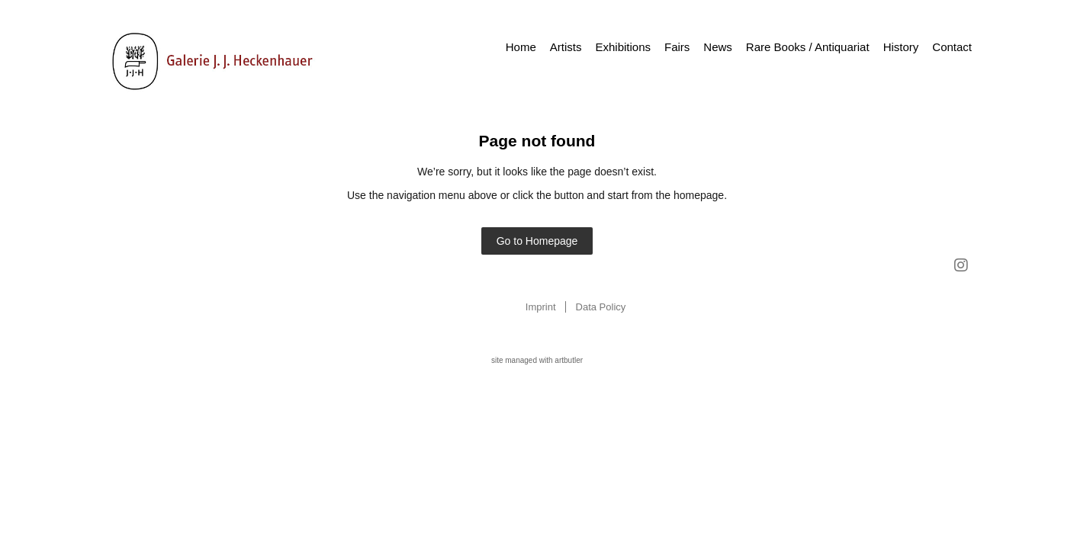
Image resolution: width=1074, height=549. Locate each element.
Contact (952, 46)
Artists (566, 46)
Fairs (677, 46)
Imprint (541, 307)
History (901, 46)
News (717, 46)
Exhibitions (623, 46)
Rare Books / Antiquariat (808, 46)
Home (521, 46)
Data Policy (601, 307)
